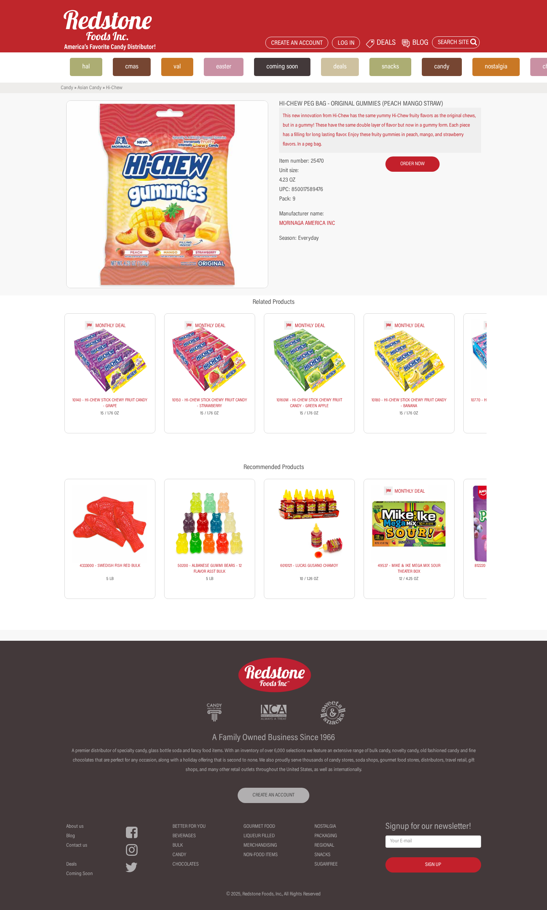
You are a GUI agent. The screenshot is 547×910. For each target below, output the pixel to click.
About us (75, 826)
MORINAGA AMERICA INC (307, 223)
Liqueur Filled (259, 836)
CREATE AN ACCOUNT (297, 43)
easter (223, 67)
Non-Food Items (260, 855)
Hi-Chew (114, 88)
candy (441, 67)
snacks (390, 67)
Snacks (322, 855)
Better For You (189, 826)
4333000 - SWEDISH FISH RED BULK (110, 566)
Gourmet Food (259, 826)
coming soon (282, 67)
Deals (71, 864)
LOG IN (346, 43)
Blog (70, 836)
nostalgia (496, 67)
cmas (131, 67)
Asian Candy (90, 88)
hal (86, 67)
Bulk (178, 845)
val (177, 67)
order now (412, 164)
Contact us (76, 845)
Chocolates (186, 864)
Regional (324, 845)
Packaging (325, 836)
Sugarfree (326, 864)
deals (339, 67)
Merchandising (260, 845)
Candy (67, 88)
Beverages (184, 836)
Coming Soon (79, 874)
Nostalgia (325, 826)
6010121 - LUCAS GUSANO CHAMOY (309, 566)
